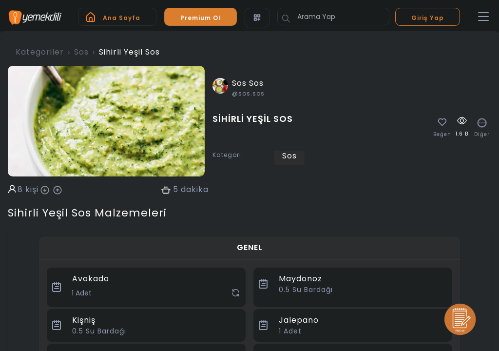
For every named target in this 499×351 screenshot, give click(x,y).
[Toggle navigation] (483, 17)
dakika (195, 189)
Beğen (442, 134)
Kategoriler (40, 52)
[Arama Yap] (333, 16)
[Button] (286, 18)
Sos (81, 52)
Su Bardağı (306, 289)
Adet (290, 331)
